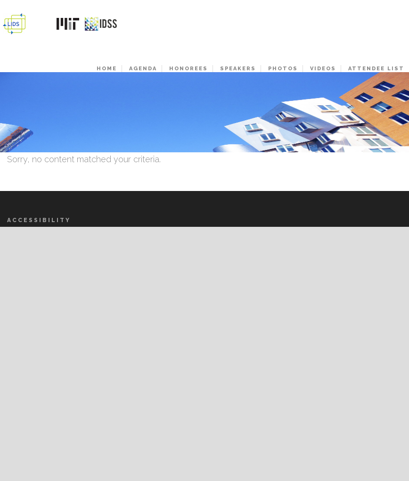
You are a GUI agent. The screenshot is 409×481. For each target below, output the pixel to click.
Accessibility (39, 220)
